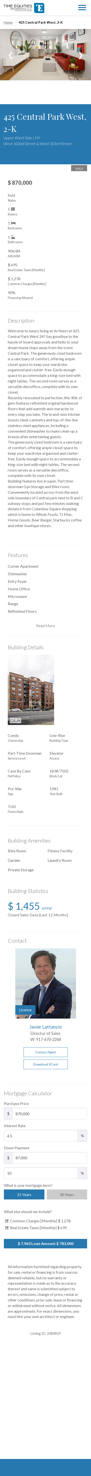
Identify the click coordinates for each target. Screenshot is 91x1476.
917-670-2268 (48, 1039)
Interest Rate (14, 1125)
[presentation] (10, 53)
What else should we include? (28, 1211)
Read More (45, 625)
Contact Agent (45, 1052)
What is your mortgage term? (28, 1185)
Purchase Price (16, 1103)
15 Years (24, 1194)
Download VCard (45, 1064)
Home (8, 22)
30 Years (67, 1194)
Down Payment (16, 1147)
